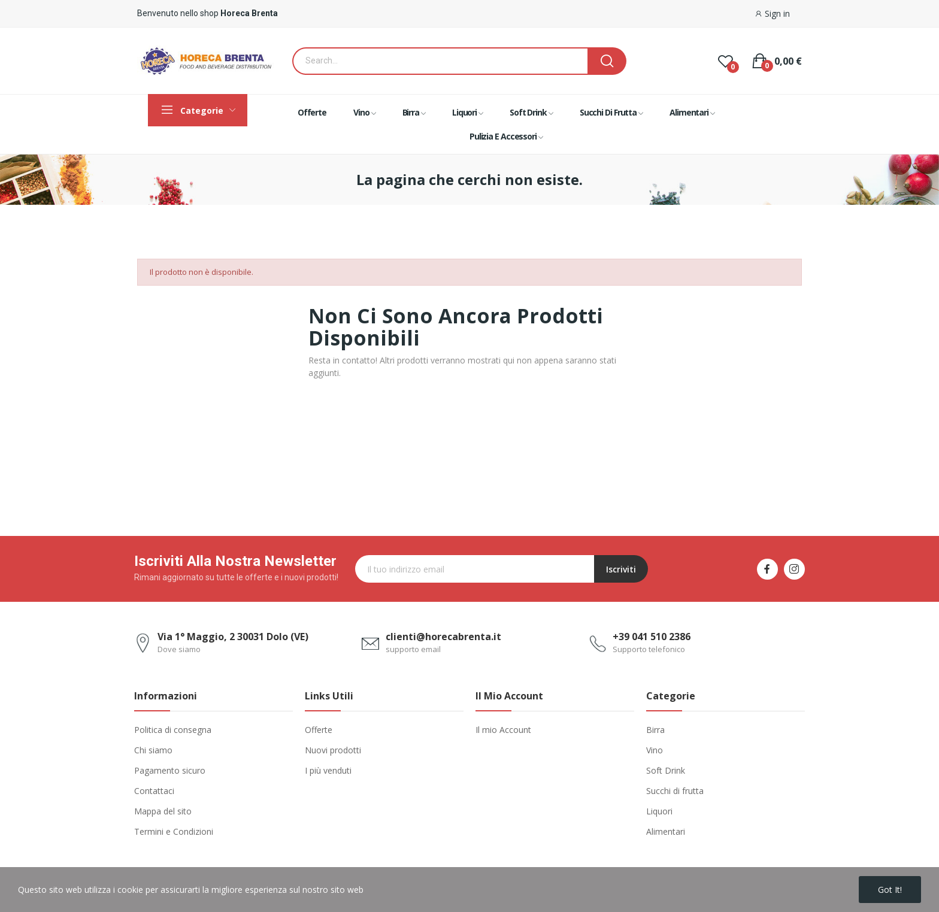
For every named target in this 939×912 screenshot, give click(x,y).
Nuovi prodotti (333, 750)
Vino (654, 750)
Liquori (659, 811)
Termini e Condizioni (173, 831)
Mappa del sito (163, 811)
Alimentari (665, 831)
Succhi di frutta (675, 790)
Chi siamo (153, 750)
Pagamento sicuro (169, 770)
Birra (655, 729)
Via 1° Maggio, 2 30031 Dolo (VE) (232, 636)
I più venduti (328, 770)
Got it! (890, 889)
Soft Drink (665, 770)
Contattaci (154, 790)
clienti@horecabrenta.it (443, 636)
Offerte (318, 729)
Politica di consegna (172, 729)
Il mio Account (503, 729)
